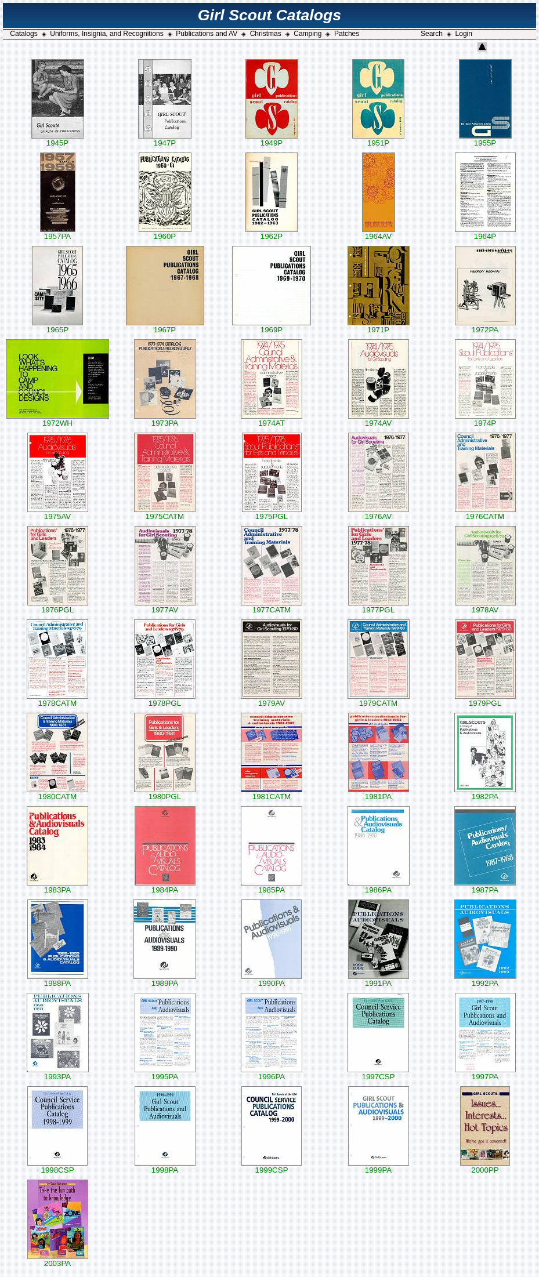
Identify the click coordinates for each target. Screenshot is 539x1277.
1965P (57, 326)
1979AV (271, 700)
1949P (271, 139)
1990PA (271, 980)
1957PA (57, 233)
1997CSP (378, 1073)
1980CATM (57, 793)
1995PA (165, 1073)
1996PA (271, 1073)
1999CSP (271, 1166)
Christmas (265, 34)
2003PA (57, 1260)
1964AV (378, 233)
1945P (57, 139)
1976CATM (485, 513)
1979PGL (485, 700)
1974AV (378, 419)
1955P (485, 139)
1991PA (378, 980)
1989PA (164, 980)
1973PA (165, 419)
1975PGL (272, 513)
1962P (271, 233)
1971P (379, 326)
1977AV (165, 606)
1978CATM (57, 700)
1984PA (165, 886)
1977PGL (378, 606)
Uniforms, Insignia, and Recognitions (106, 34)
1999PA (378, 1166)
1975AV (57, 513)
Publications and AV (206, 34)
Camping (307, 34)
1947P (164, 139)
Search (432, 34)
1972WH (57, 419)
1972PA (485, 326)
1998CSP (57, 1166)
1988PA (57, 980)
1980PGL (165, 793)
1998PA (165, 1166)
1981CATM (271, 793)
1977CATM (271, 606)
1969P (271, 326)
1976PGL (57, 606)
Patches (346, 34)
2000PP (485, 1166)
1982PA (485, 793)
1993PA (58, 1073)
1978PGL (165, 700)
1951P (378, 139)
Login (463, 34)
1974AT (271, 419)
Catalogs (23, 34)
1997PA (485, 1073)
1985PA (271, 886)
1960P (165, 233)
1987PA (485, 886)
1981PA (378, 793)
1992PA (485, 980)
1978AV (485, 606)
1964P (485, 233)
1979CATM (379, 700)
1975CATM (165, 513)
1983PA (57, 886)
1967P (165, 326)
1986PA (379, 886)
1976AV (378, 513)
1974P (485, 419)
